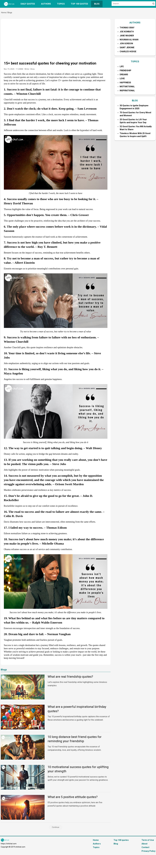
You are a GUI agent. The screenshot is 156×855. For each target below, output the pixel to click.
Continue (55, 827)
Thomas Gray (127, 27)
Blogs (10, 13)
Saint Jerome (127, 47)
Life (122, 66)
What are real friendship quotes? (70, 676)
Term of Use (148, 840)
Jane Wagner (127, 35)
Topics (61, 4)
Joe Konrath (127, 31)
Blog (96, 4)
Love (122, 78)
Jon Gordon (126, 43)
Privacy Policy (148, 851)
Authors (46, 4)
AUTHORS (134, 22)
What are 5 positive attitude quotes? (73, 797)
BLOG (135, 100)
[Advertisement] (55, 41)
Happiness (125, 82)
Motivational (127, 86)
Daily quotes (28, 4)
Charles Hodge (128, 51)
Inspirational (127, 90)
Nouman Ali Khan (129, 39)
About (144, 843)
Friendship (125, 70)
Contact (145, 847)
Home (3, 13)
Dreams (124, 74)
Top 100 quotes (79, 4)
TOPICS (135, 61)
